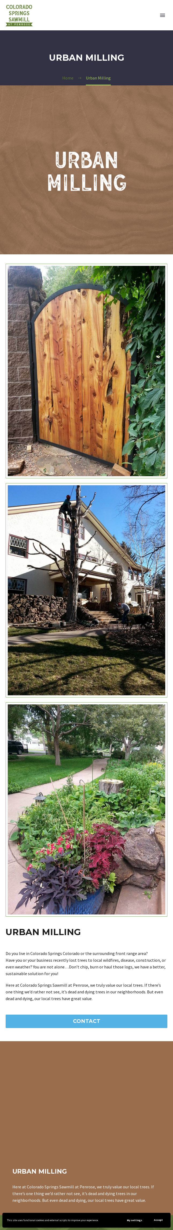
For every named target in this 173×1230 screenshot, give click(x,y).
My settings (134, 1220)
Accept (158, 1220)
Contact (86, 1021)
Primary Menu (162, 15)
